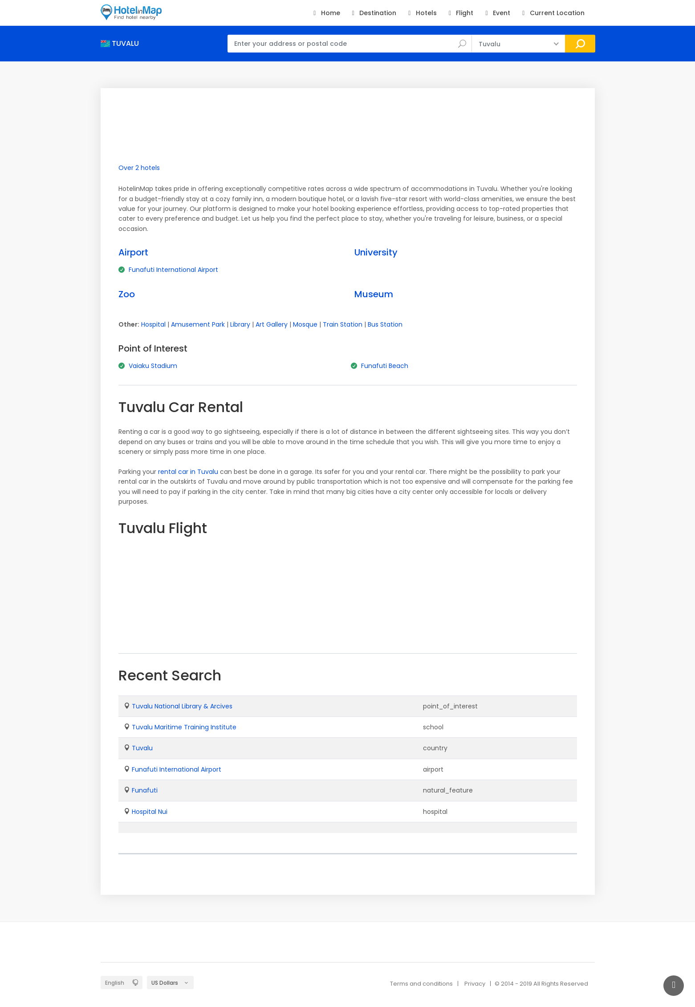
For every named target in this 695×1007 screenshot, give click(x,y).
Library (240, 324)
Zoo (126, 294)
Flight (460, 12)
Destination (373, 12)
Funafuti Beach (384, 365)
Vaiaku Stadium (153, 365)
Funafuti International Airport (173, 269)
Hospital (153, 324)
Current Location (552, 12)
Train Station (342, 324)
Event (496, 12)
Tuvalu (142, 748)
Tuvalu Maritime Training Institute (184, 727)
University (376, 252)
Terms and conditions (421, 983)
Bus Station (385, 324)
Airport (133, 252)
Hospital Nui (149, 811)
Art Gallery (272, 324)
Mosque (305, 324)
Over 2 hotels (139, 167)
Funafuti (145, 790)
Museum (373, 294)
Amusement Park (198, 324)
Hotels (421, 12)
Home (325, 12)
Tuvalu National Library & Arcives (182, 706)
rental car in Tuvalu (188, 471)
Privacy (474, 983)
